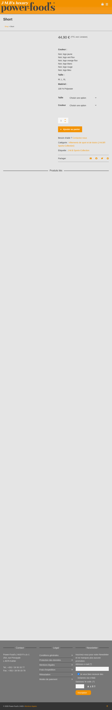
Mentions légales (31, 706)
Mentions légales (47, 665)
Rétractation (44, 674)
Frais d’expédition (47, 670)
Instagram (18, 677)
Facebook (5, 677)
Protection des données (50, 660)
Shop (6, 26)
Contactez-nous (80, 138)
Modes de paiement (48, 679)
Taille (60, 97)
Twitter (12, 677)
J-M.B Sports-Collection (78, 150)
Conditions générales (49, 655)
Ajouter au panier (71, 129)
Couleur (62, 105)
